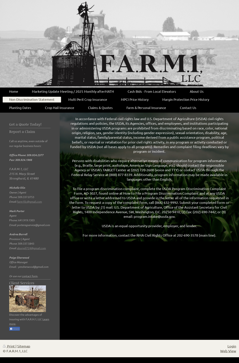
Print (9, 346)
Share (14, 329)
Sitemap (23, 346)
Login (232, 346)
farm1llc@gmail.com (29, 201)
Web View (228, 351)
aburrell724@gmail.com (31, 248)
